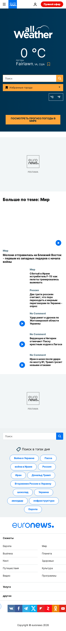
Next (5, 560)
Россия (34, 290)
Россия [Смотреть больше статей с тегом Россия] (46, 466)
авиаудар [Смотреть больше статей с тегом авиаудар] (17, 500)
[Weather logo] (33, 33)
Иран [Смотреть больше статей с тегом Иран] (18, 475)
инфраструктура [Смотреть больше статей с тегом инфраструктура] (43, 500)
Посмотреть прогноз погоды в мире (33, 119)
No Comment (38, 313)
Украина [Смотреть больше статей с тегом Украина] (44, 492)
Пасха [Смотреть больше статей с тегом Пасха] (48, 458)
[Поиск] (33, 78)
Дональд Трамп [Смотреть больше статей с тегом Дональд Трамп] (41, 475)
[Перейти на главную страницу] (12, 4)
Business (8, 553)
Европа (7, 545)
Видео (6, 575)
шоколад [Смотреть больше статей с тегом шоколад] (22, 492)
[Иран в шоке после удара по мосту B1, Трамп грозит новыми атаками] (46, 364)
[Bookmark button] (48, 64)
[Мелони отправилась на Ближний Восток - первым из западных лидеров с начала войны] (33, 258)
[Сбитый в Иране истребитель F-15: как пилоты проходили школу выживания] (46, 278)
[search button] (59, 78)
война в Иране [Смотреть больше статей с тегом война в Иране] (23, 466)
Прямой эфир (52, 4)
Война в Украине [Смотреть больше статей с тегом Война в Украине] (24, 458)
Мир (5, 250)
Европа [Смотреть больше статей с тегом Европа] (33, 509)
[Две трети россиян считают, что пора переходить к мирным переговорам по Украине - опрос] (46, 300)
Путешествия (11, 568)
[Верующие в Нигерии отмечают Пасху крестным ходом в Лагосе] (46, 343)
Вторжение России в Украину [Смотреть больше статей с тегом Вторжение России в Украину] (33, 483)
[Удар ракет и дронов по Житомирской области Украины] (46, 322)
